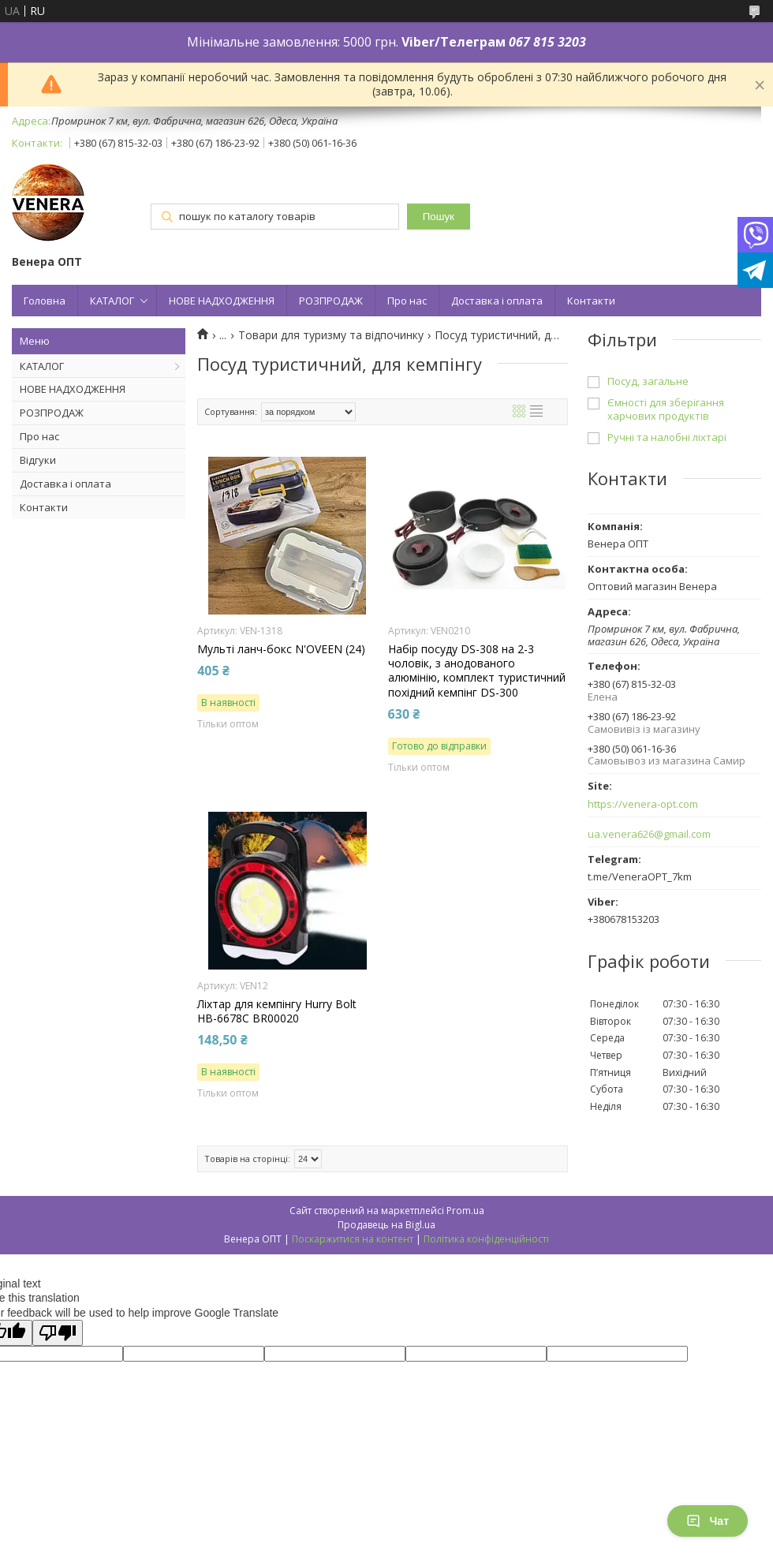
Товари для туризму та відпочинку (331, 335)
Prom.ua (465, 1210)
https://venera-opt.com (643, 804)
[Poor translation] (57, 1333)
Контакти (591, 300)
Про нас (407, 300)
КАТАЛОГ (112, 300)
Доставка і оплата (497, 300)
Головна (44, 300)
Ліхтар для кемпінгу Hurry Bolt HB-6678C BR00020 (277, 1011)
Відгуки (38, 460)
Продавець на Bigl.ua (386, 1224)
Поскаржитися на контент (352, 1239)
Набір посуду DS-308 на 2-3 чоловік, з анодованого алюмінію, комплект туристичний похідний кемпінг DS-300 (477, 671)
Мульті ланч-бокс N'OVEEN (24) (281, 649)
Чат (707, 1521)
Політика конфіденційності (486, 1239)
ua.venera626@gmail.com (649, 834)
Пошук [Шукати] (438, 216)
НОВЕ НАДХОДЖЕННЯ (221, 300)
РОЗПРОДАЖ (331, 300)
